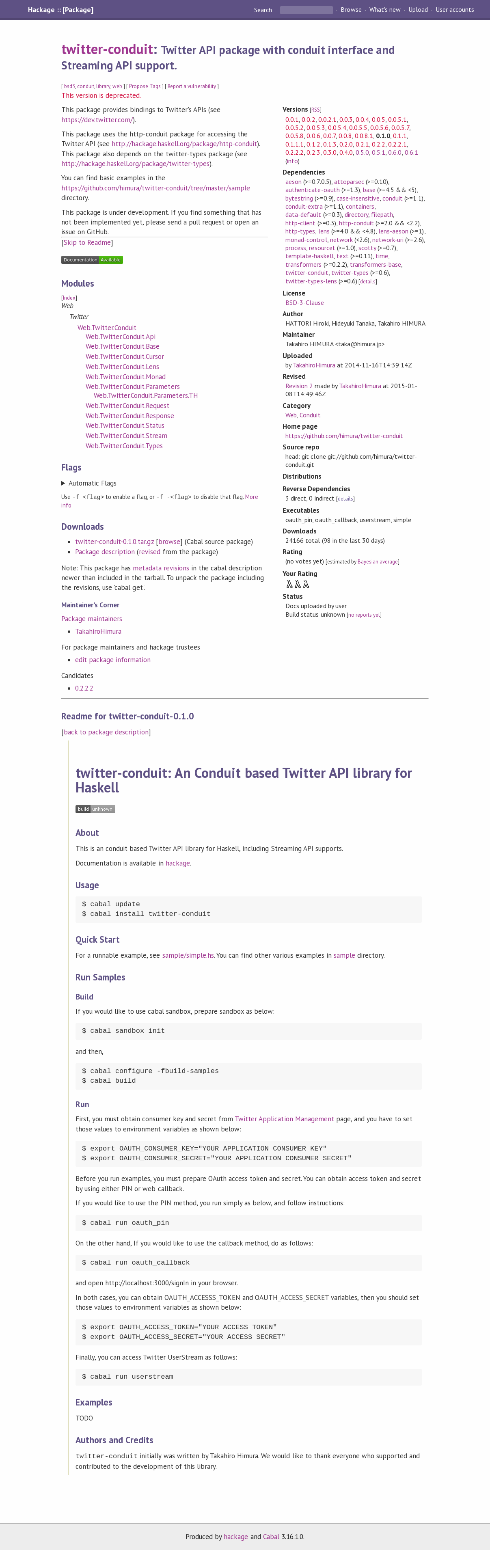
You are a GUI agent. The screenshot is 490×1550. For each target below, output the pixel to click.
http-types (300, 231)
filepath (382, 214)
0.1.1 (399, 136)
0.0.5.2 (294, 127)
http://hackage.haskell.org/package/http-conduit (184, 143)
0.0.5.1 (397, 119)
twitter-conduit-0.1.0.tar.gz (114, 541)
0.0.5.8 (294, 136)
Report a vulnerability (192, 86)
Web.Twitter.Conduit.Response (130, 415)
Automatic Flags (93, 483)
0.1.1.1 (294, 144)
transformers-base (375, 264)
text (343, 256)
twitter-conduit (107, 49)
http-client (300, 223)
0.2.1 (362, 144)
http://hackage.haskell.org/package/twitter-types (135, 163)
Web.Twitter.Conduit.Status (125, 425)
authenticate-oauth (312, 190)
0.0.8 (345, 136)
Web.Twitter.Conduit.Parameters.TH (146, 395)
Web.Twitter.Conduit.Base (123, 346)
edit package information (113, 659)
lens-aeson (393, 231)
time (382, 256)
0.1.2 (313, 144)
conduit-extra (303, 206)
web (117, 86)
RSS (315, 109)
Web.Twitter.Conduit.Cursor (125, 356)
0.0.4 (362, 119)
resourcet (322, 248)
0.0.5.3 (316, 127)
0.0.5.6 (379, 127)
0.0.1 (292, 119)
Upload (418, 10)
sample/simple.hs (188, 954)
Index (69, 297)
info (292, 161)
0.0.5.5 (358, 127)
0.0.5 (378, 119)
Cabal (271, 1535)
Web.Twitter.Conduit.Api (121, 336)
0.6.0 (394, 152)
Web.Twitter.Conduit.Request (128, 405)
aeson (293, 181)
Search (264, 10)
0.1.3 (330, 144)
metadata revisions (161, 567)
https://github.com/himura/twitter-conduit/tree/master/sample (155, 187)
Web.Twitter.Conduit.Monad (126, 376)
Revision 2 (299, 386)
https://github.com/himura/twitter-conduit (344, 436)
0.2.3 (313, 152)
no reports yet (364, 614)
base (369, 190)
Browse (351, 10)
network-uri (388, 239)
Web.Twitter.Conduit (107, 327)
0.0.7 (329, 136)
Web (291, 415)
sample (344, 954)
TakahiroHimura (98, 630)
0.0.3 (346, 119)
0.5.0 (362, 152)
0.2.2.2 (84, 687)
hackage (178, 862)
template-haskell (309, 256)
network (341, 239)
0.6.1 (411, 152)
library (103, 86)
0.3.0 (330, 152)
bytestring (299, 198)
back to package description (106, 731)
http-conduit (356, 223)
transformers (303, 264)
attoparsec (349, 181)
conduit (85, 86)
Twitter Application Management (284, 1118)
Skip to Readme (87, 242)
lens (324, 231)
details (368, 281)
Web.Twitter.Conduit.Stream (127, 435)
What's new (385, 10)
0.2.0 (346, 144)
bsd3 (69, 86)
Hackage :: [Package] (60, 9)
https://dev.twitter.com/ (97, 119)
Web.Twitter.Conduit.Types (124, 445)
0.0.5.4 (337, 127)
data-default (303, 214)
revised (149, 551)
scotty (367, 248)
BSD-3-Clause (304, 302)
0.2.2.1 (397, 144)
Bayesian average (378, 561)
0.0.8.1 (364, 136)
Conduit (310, 415)
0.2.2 (378, 144)
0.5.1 (378, 152)
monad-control (306, 239)
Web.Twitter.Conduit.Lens (123, 366)
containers (360, 206)
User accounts (455, 10)
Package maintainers (91, 618)
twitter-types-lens (311, 281)
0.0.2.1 (327, 119)
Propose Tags (145, 86)
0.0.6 (313, 136)
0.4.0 (346, 152)
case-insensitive (358, 198)
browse (169, 541)
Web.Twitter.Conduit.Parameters (133, 386)
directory (356, 214)
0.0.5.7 (400, 127)
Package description (105, 551)
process (295, 248)
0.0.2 (308, 119)
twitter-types (350, 272)
